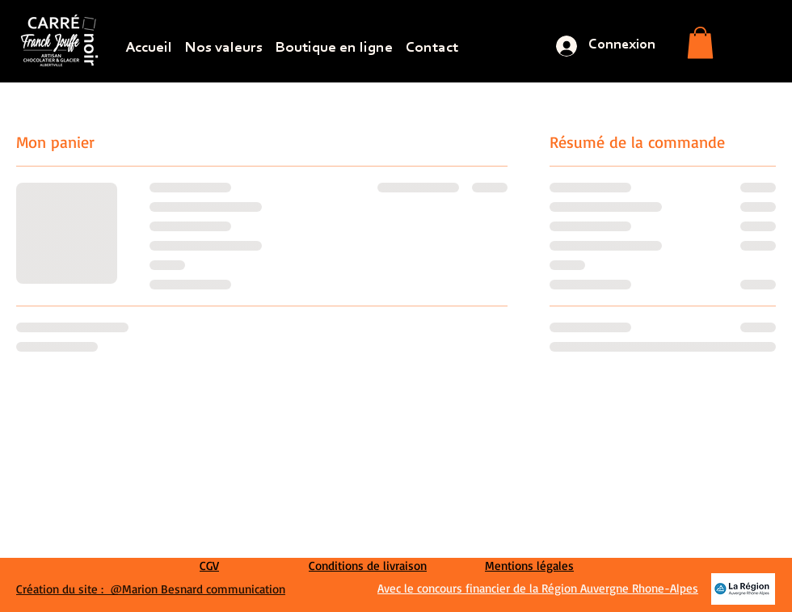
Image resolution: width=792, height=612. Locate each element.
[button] (700, 42)
